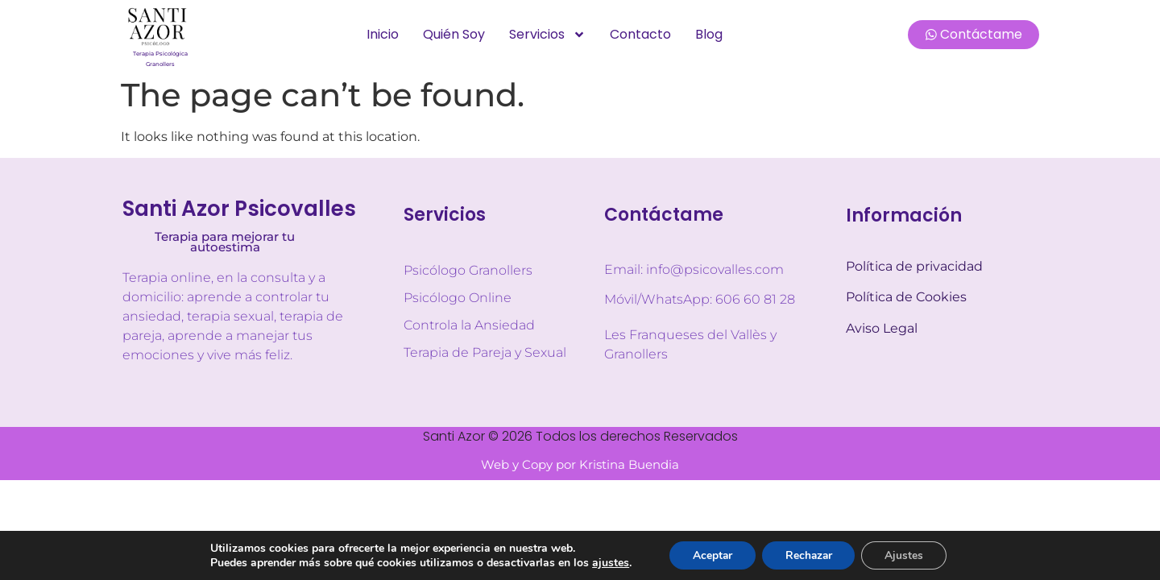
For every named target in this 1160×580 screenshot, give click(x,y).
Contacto (640, 34)
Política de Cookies (906, 296)
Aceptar (710, 554)
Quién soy (454, 34)
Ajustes (907, 554)
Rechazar (809, 554)
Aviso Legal (882, 328)
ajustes (606, 562)
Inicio (383, 34)
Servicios (547, 34)
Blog (709, 34)
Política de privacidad (914, 266)
